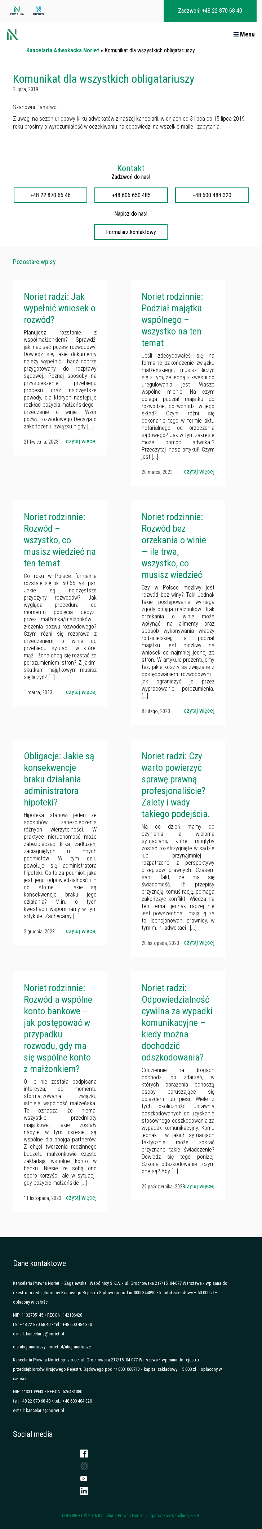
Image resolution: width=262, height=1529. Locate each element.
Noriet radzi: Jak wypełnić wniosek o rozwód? (60, 308)
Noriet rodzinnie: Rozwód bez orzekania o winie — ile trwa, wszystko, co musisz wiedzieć (174, 545)
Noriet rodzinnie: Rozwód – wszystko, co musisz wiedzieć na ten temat (60, 540)
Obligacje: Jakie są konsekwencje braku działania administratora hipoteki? (59, 779)
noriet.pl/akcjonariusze (69, 1346)
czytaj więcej (81, 441)
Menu (244, 34)
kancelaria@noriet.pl (45, 1333)
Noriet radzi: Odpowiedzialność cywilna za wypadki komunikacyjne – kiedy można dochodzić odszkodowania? (177, 1022)
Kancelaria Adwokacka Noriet (62, 50)
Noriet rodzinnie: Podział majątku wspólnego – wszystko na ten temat (172, 319)
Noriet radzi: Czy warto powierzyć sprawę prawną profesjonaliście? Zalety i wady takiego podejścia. (176, 785)
